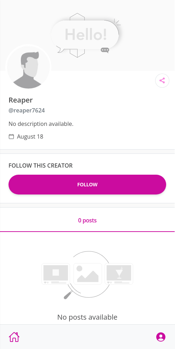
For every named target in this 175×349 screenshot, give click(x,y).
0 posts (87, 220)
